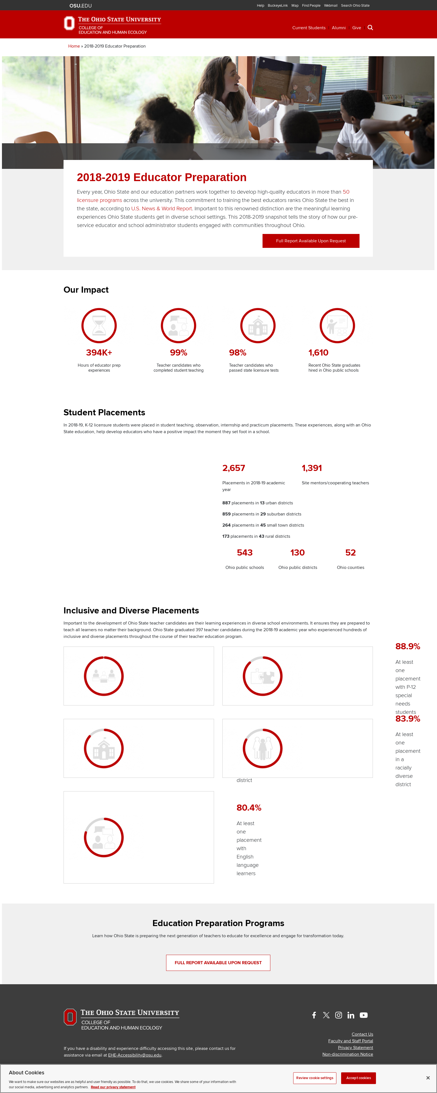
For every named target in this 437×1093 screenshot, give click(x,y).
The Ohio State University (80, 6)
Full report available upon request (311, 257)
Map (295, 5)
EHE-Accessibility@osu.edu (134, 1038)
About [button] (332, 47)
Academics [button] (111, 47)
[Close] (428, 1078)
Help (260, 5)
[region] (218, 1078)
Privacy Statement (355, 1030)
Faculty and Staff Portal (350, 1024)
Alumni (339, 28)
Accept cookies (358, 1078)
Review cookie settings (314, 1078)
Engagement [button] (291, 47)
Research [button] (246, 47)
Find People (311, 5)
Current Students (309, 28)
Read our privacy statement (113, 1087)
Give (356, 28)
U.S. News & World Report (161, 225)
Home (74, 62)
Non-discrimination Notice (347, 1037)
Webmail (331, 5)
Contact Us (362, 1017)
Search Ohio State (355, 5)
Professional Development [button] (179, 47)
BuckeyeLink (278, 5)
